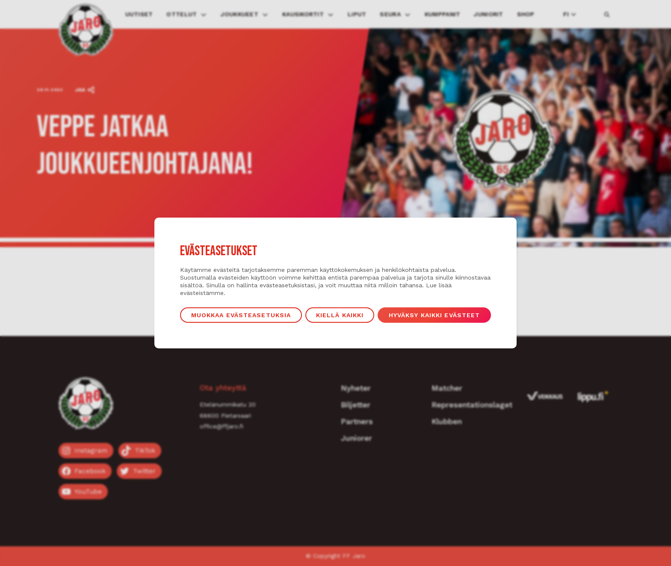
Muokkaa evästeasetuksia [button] (241, 315)
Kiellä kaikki (340, 315)
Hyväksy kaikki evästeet (434, 315)
